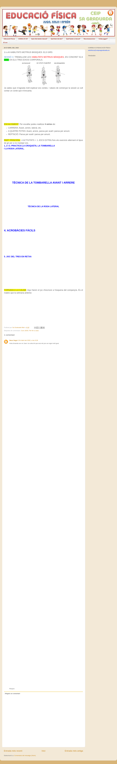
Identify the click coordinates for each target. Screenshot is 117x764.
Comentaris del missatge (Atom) (25, 755)
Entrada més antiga (74, 751)
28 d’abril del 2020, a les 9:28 (28, 340)
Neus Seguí (13, 340)
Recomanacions (89, 39)
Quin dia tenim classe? (39, 39)
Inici (43, 751)
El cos (5, 42)
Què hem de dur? (57, 39)
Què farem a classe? (73, 39)
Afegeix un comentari (12, 693)
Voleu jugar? (103, 39)
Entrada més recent (13, 751)
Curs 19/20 (24, 330)
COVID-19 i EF (23, 39)
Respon (12, 689)
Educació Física (9, 39)
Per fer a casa (34, 330)
